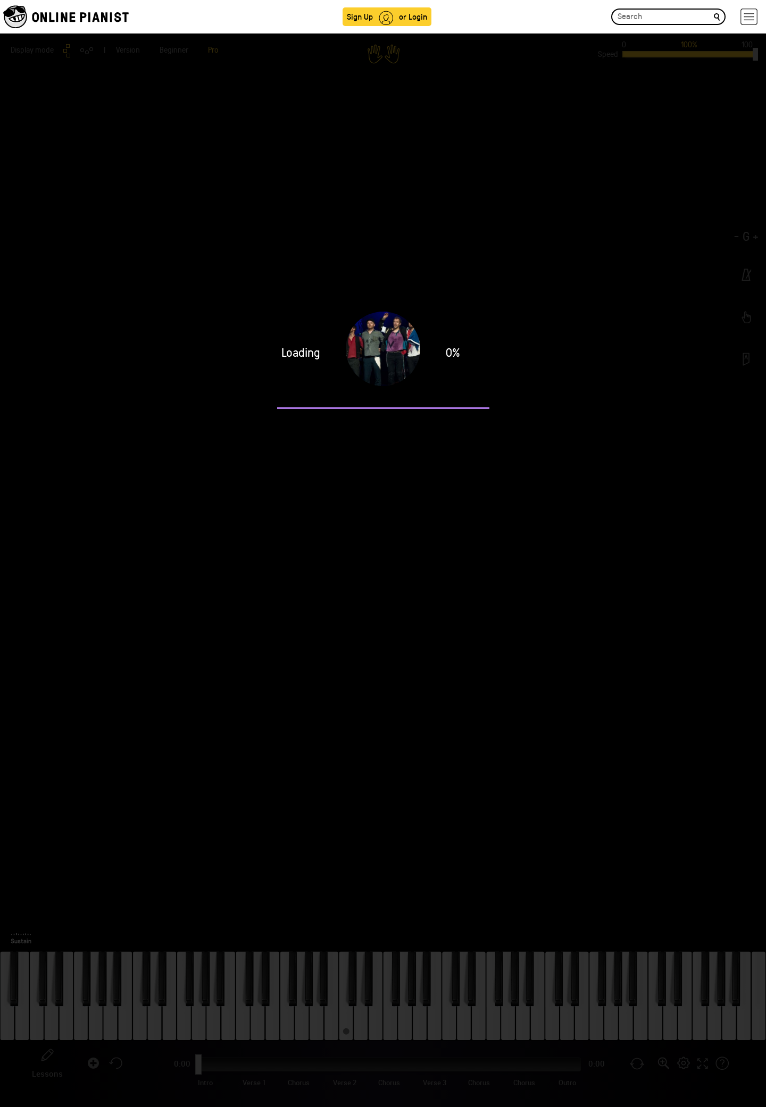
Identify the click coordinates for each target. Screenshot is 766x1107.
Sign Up (360, 16)
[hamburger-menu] (748, 17)
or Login (413, 16)
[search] (717, 16)
